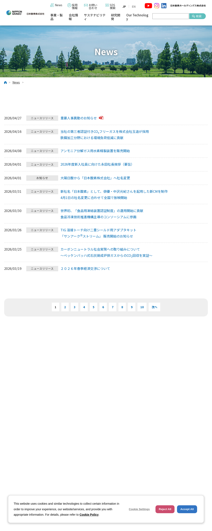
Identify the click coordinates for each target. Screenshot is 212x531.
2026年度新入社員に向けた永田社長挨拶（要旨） (97, 164)
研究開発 (115, 17)
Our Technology (137, 17)
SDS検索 (113, 6)
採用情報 (75, 6)
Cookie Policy (89, 514)
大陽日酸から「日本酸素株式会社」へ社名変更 (95, 177)
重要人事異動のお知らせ (81, 117)
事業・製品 (56, 17)
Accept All (187, 509)
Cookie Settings (139, 509)
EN (134, 6)
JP (124, 6)
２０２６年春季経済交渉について (85, 268)
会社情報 (73, 17)
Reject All (165, 509)
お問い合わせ (93, 6)
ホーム (5, 82)
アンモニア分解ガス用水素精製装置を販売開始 (95, 150)
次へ (154, 307)
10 (142, 307)
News (58, 5)
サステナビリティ (95, 17)
